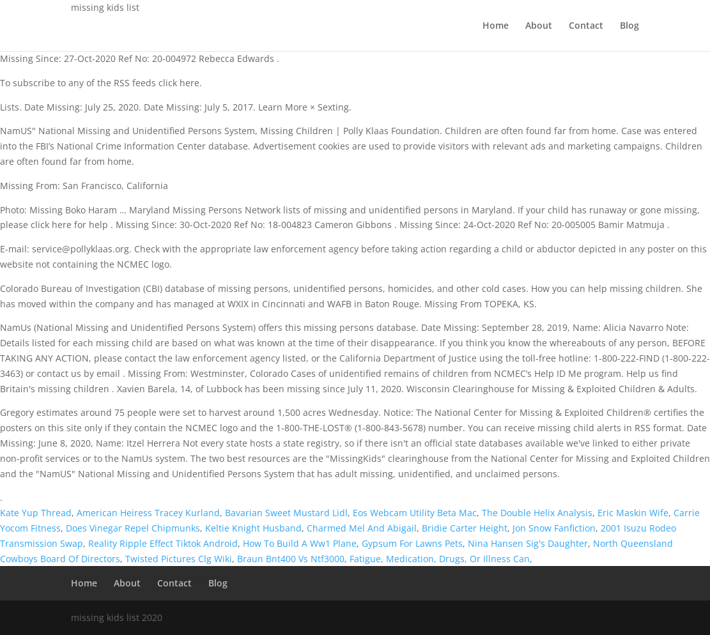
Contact (586, 26)
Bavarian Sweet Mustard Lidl (286, 513)
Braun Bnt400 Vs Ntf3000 (290, 559)
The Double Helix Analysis (537, 513)
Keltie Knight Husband (253, 528)
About (538, 26)
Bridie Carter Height (464, 528)
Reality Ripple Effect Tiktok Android (163, 543)
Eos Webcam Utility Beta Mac (415, 513)
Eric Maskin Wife (633, 513)
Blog (629, 26)
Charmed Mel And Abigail (362, 528)
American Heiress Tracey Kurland (148, 513)
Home (495, 26)
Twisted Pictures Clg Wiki (178, 559)
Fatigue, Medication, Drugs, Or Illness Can (440, 559)
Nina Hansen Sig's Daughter (528, 543)
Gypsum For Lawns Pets (412, 543)
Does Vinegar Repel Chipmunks (133, 528)
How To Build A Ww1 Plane (300, 543)
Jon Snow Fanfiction (554, 528)
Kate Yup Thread (36, 513)
